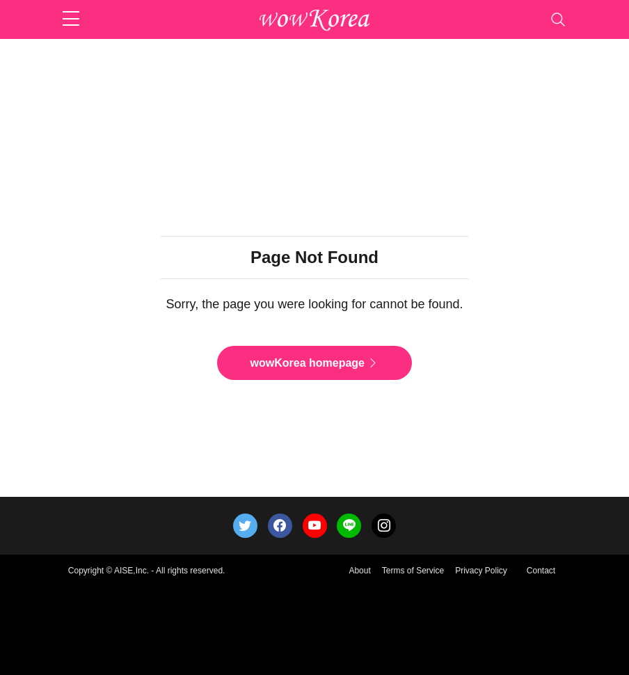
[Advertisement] (314, 74)
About (359, 570)
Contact (541, 570)
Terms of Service (413, 570)
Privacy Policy (481, 570)
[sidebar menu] (71, 19)
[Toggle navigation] (558, 19)
